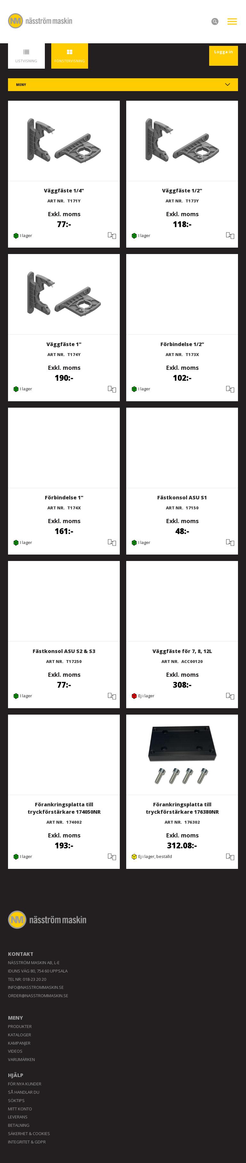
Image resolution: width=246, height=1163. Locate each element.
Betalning (18, 1125)
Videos (15, 1051)
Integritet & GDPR (27, 1142)
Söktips (16, 1100)
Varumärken (21, 1059)
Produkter (20, 1026)
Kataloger (19, 1035)
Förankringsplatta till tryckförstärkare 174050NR (64, 808)
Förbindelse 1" (64, 497)
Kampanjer (19, 1043)
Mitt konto (20, 1109)
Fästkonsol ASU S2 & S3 (64, 651)
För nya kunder (24, 1084)
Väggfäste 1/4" (64, 190)
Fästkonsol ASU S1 (182, 497)
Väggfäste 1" (63, 344)
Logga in (223, 52)
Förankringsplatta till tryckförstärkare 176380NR (182, 808)
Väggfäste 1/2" (182, 190)
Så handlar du (23, 1092)
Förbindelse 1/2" (182, 344)
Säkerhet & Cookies (29, 1133)
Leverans (18, 1117)
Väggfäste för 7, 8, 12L (182, 651)
